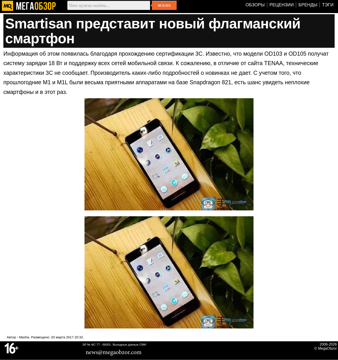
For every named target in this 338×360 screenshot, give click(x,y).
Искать (164, 5)
